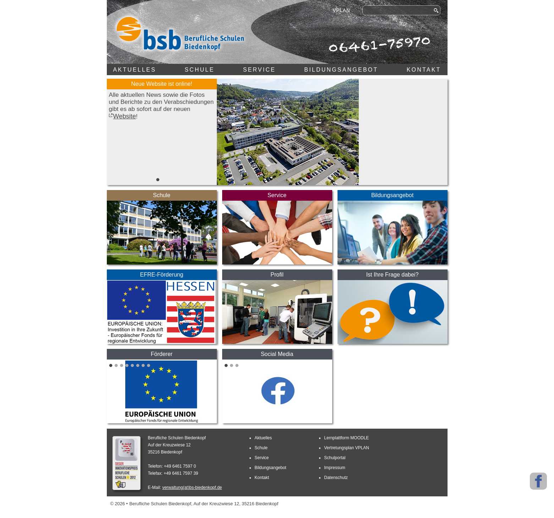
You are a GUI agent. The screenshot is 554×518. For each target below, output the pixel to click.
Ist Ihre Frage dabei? (392, 275)
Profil (276, 275)
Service (259, 70)
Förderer (161, 354)
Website (124, 116)
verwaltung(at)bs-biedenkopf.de (192, 487)
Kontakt (424, 70)
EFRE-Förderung (161, 275)
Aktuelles (134, 70)
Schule (199, 70)
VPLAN (341, 10)
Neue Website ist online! (161, 84)
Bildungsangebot (341, 70)
